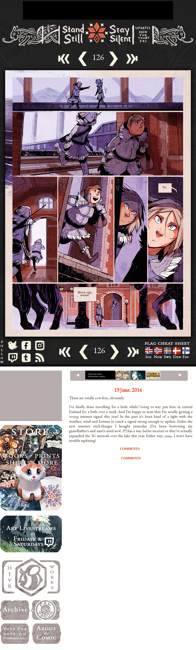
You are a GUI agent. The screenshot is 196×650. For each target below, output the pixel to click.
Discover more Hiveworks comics (96, 375)
